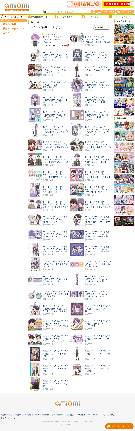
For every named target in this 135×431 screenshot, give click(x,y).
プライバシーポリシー (10, 418)
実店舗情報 (58, 415)
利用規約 (81, 415)
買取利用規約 (108, 415)
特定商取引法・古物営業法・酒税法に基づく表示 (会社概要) (25, 415)
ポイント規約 (93, 415)
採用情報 (70, 415)
